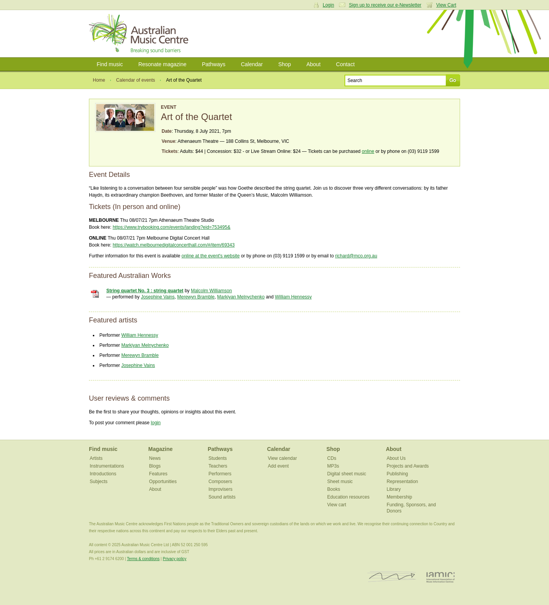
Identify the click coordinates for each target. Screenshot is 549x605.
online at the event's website (210, 256)
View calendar (282, 458)
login (155, 422)
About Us (396, 458)
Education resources (348, 497)
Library (394, 489)
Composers (220, 481)
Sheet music (340, 481)
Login (328, 5)
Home (99, 80)
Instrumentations (107, 466)
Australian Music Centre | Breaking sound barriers (140, 33)
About (313, 64)
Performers (219, 473)
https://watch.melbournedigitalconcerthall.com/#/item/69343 (174, 245)
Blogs (155, 466)
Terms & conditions (143, 559)
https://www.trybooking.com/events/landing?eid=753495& (171, 227)
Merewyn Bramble (196, 297)
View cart (336, 504)
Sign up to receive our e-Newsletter (385, 5)
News (155, 458)
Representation (402, 481)
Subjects (98, 481)
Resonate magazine (162, 64)
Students (217, 458)
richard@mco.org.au (356, 256)
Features (158, 473)
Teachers (217, 466)
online (368, 151)
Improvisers (220, 489)
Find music (110, 64)
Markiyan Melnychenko (241, 297)
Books (333, 489)
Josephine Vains (157, 297)
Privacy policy (174, 559)
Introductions (103, 473)
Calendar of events (135, 80)
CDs (331, 458)
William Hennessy (293, 297)
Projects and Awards (408, 466)
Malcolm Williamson (211, 290)
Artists (96, 458)
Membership (399, 497)
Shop (284, 64)
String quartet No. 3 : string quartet (144, 290)
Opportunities (163, 481)
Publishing (397, 473)
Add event (278, 466)
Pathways (213, 64)
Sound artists (221, 497)
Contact (345, 64)
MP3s (333, 466)
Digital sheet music (346, 473)
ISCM (392, 577)
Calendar (252, 64)
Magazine (160, 449)
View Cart (446, 5)
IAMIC (440, 577)
